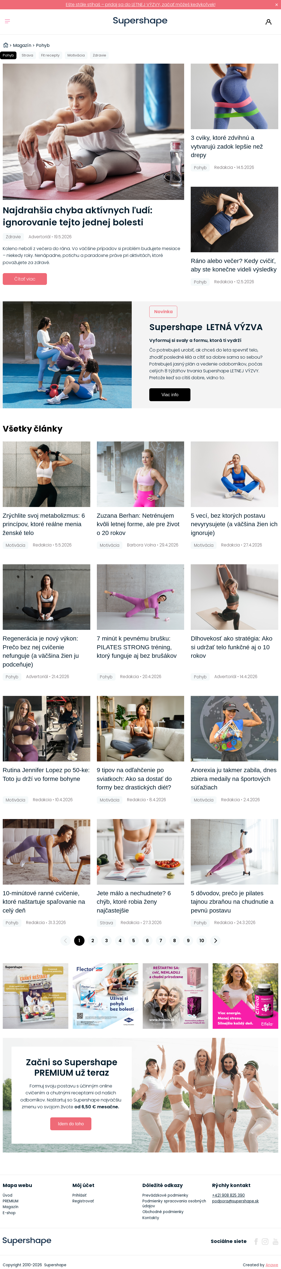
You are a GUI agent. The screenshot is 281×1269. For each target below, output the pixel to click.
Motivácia (76, 55)
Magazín (10, 1206)
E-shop (9, 1213)
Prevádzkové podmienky (165, 1195)
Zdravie (99, 55)
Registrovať (83, 1201)
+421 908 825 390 (228, 1195)
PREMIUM (10, 1201)
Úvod (7, 1195)
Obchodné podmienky (163, 1211)
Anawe (272, 1265)
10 (201, 940)
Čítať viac (24, 279)
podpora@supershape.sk (235, 1201)
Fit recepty (50, 55)
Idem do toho (71, 1123)
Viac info (169, 394)
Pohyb (8, 55)
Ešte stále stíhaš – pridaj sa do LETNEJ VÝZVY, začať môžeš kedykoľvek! (140, 4)
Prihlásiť (268, 22)
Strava (27, 55)
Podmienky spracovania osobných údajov (174, 1204)
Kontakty (150, 1217)
